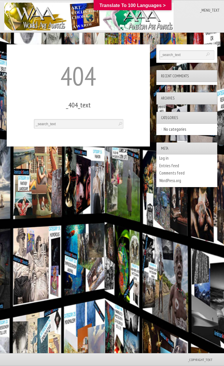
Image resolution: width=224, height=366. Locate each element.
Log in (164, 158)
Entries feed (169, 165)
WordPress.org (170, 180)
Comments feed (172, 173)
